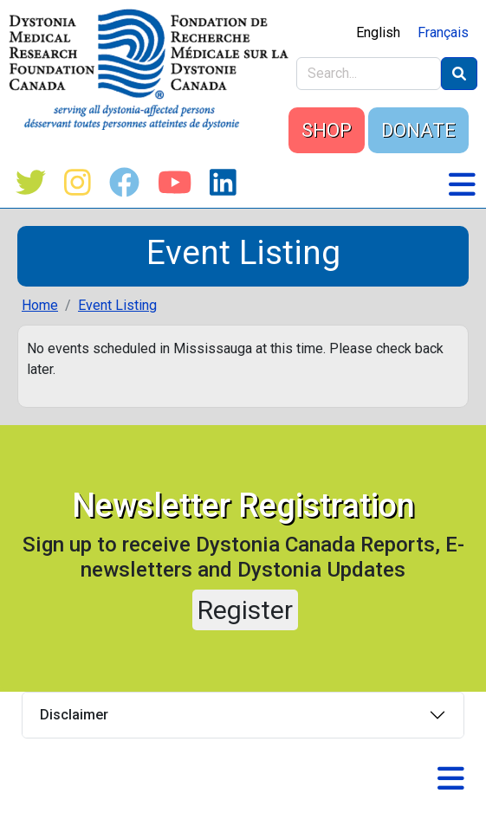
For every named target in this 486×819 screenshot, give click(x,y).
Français (443, 32)
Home (40, 305)
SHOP (326, 130)
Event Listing (117, 305)
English (378, 32)
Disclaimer (74, 714)
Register (245, 610)
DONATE (418, 130)
